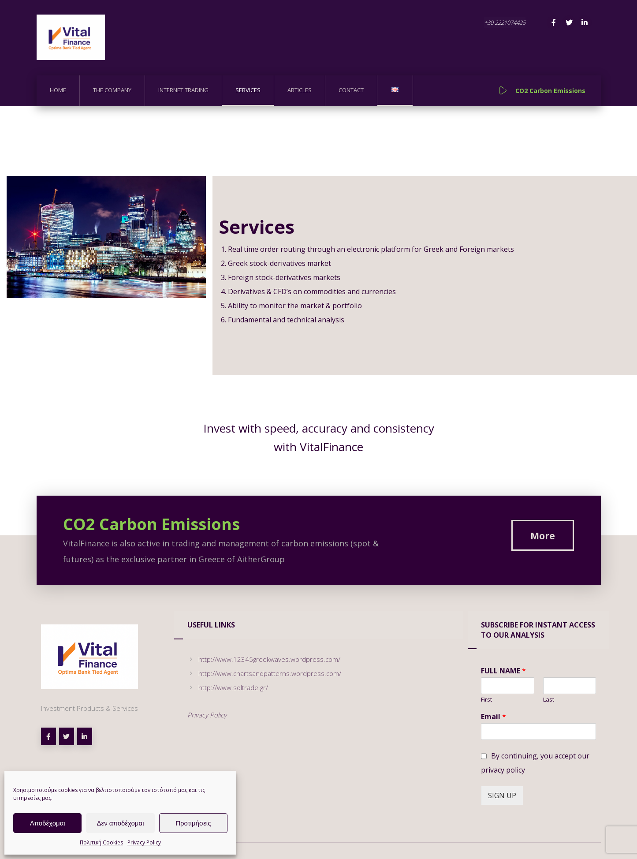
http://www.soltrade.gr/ (227, 687)
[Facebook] (554, 22)
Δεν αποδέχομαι (120, 823)
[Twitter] (569, 22)
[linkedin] (84, 737)
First (486, 700)
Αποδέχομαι (47, 823)
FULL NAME (503, 671)
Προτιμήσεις (193, 823)
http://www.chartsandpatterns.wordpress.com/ (264, 673)
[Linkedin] (584, 22)
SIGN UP (502, 796)
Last (548, 700)
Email (493, 717)
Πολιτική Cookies (101, 842)
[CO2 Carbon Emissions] (542, 535)
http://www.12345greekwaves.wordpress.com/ (263, 659)
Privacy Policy (144, 842)
